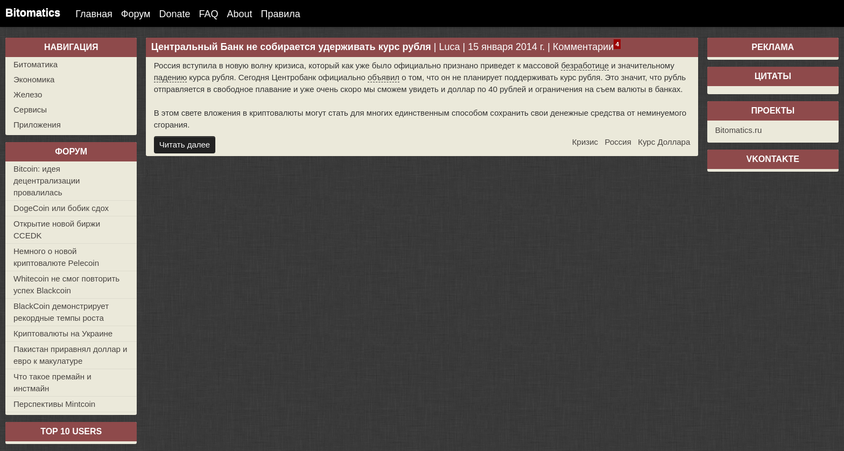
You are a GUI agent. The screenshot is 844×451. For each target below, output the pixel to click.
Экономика (33, 79)
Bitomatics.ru (738, 130)
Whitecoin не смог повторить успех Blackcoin (66, 284)
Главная (93, 14)
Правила (280, 14)
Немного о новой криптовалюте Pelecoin (56, 256)
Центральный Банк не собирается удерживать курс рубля (291, 46)
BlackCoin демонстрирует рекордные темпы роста (61, 311)
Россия (618, 141)
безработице (585, 65)
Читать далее (184, 144)
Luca (449, 46)
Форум (136, 14)
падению (170, 77)
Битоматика (35, 64)
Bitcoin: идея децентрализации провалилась (46, 180)
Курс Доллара (664, 141)
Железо (27, 94)
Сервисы (30, 109)
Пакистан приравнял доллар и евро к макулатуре (70, 354)
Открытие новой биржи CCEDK (56, 229)
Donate (174, 14)
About (239, 14)
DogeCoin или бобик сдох (61, 208)
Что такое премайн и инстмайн (52, 382)
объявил (383, 77)
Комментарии (583, 46)
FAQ (209, 14)
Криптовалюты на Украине (62, 333)
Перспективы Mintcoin (54, 403)
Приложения (37, 124)
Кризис (585, 141)
